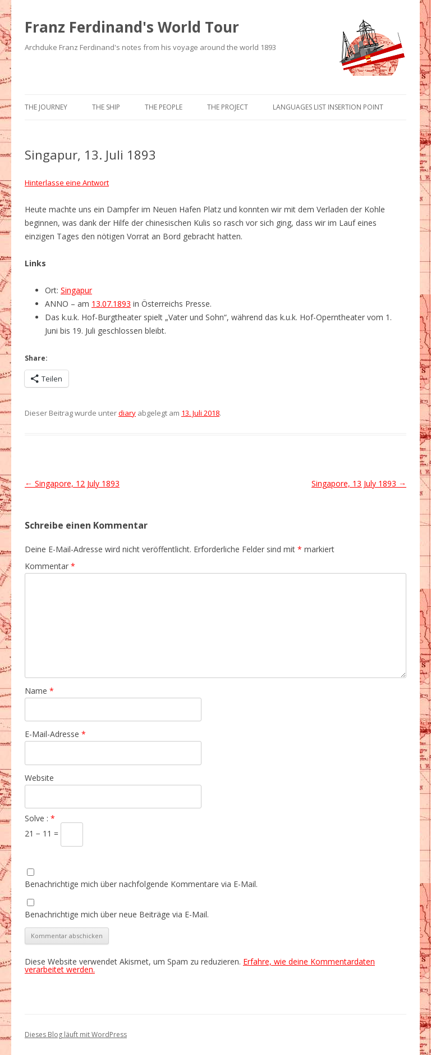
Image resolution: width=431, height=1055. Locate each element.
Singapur (76, 290)
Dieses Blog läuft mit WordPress (76, 1034)
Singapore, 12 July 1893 (72, 483)
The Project (227, 107)
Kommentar (50, 566)
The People (163, 107)
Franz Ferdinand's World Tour (132, 27)
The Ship (106, 107)
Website (39, 777)
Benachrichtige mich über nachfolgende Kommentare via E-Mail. (141, 884)
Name (39, 690)
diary (127, 413)
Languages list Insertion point (328, 107)
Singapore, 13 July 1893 (358, 483)
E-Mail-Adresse (55, 734)
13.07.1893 (111, 303)
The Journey (46, 107)
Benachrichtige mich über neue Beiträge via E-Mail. (117, 914)
